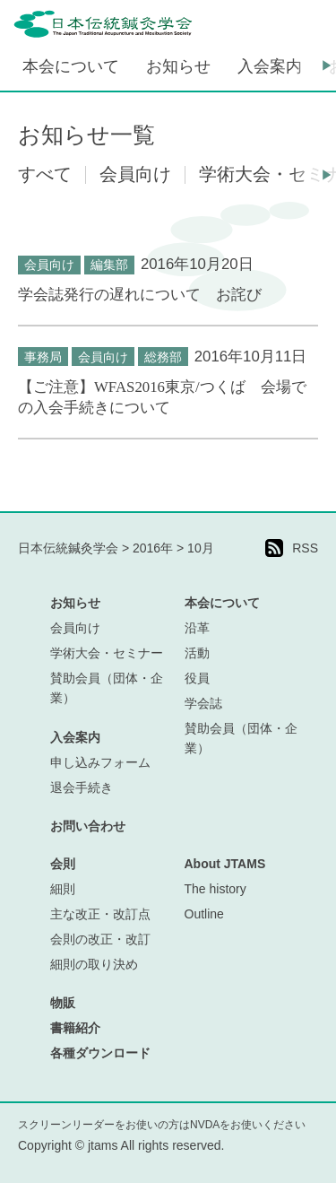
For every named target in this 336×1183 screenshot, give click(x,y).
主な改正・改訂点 (100, 914)
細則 (62, 889)
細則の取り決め (94, 964)
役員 (197, 678)
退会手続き (81, 787)
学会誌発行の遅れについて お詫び (140, 294)
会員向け (49, 264)
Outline (204, 914)
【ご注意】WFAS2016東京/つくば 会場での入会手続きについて (162, 397)
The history (215, 889)
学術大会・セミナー (106, 653)
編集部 (109, 264)
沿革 (197, 628)
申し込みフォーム (100, 762)
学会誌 (203, 703)
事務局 (43, 357)
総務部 (163, 357)
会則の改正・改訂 (100, 939)
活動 (197, 653)
